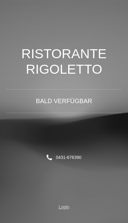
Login (64, 206)
